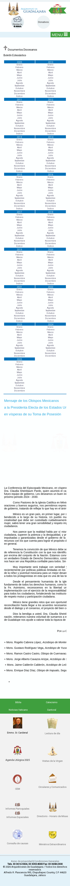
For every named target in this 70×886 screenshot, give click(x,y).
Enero (19, 65)
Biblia (18, 702)
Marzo (19, 70)
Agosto (19, 83)
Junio (19, 78)
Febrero (19, 67)
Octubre (19, 88)
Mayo (19, 75)
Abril (19, 72)
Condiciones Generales (46, 861)
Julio (19, 80)
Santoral (51, 709)
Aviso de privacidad (21, 861)
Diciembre (19, 93)
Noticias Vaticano (18, 709)
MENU (60, 34)
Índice (19, 96)
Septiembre (19, 86)
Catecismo (51, 702)
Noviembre (19, 91)
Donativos (43, 22)
